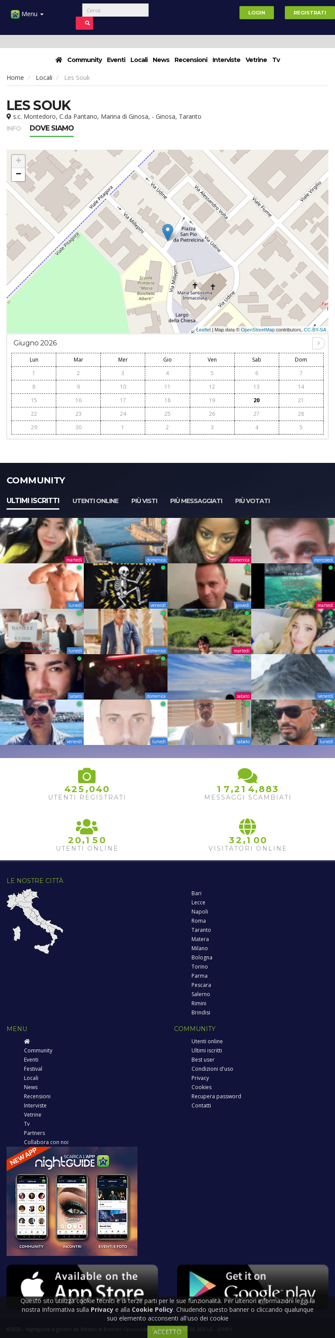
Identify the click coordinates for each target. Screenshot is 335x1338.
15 (34, 400)
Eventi (116, 60)
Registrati (310, 13)
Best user (203, 1059)
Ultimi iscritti (33, 501)
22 (34, 413)
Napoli (199, 911)
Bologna (201, 957)
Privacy (200, 1078)
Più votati (252, 501)
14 (301, 386)
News (161, 60)
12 (212, 386)
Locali (138, 60)
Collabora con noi (46, 1142)
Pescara (201, 985)
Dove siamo (52, 128)
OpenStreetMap (258, 329)
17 (123, 400)
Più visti (144, 501)
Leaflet (203, 329)
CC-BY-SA (315, 329)
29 (34, 427)
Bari (196, 893)
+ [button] (18, 161)
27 (256, 413)
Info (14, 128)
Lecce (198, 902)
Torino (199, 966)
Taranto (201, 930)
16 (78, 400)
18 (167, 400)
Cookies (201, 1087)
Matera (200, 939)
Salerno (200, 994)
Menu (27, 17)
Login (256, 13)
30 (78, 427)
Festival (33, 1068)
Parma (199, 975)
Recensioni (190, 60)
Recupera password (216, 1096)
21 (301, 400)
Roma (198, 920)
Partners (34, 1133)
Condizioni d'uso (212, 1068)
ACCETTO (167, 1332)
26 (212, 413)
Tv (276, 60)
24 (123, 413)
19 (212, 400)
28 (301, 413)
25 (167, 413)
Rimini (198, 1003)
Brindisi (200, 1012)
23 (78, 413)
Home (15, 77)
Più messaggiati (196, 501)
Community (84, 60)
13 (256, 386)
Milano (199, 948)
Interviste (226, 60)
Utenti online (95, 501)
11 (167, 386)
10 (123, 386)
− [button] (18, 174)
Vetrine (256, 60)
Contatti (201, 1105)
